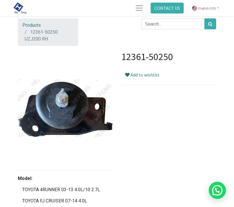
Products (31, 25)
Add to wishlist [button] (142, 75)
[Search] (210, 23)
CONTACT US (167, 8)
